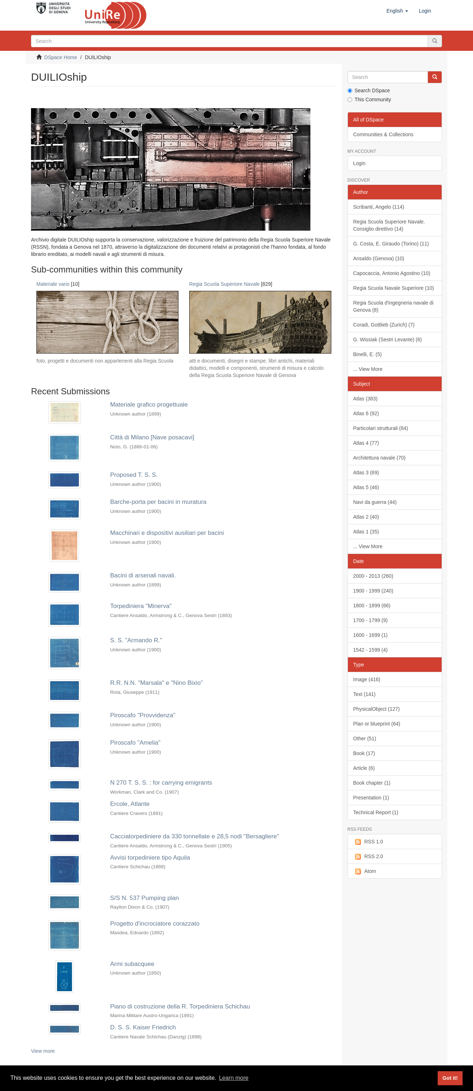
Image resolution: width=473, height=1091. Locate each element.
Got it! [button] (449, 1078)
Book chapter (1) (372, 783)
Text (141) (364, 694)
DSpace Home (60, 57)
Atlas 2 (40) (366, 517)
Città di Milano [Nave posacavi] (152, 437)
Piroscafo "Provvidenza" (142, 715)
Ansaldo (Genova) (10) (379, 258)
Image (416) (366, 679)
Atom (364, 871)
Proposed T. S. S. (134, 474)
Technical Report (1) (375, 812)
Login (359, 163)
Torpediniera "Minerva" (141, 606)
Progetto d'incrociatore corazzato (154, 923)
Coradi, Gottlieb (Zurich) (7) (384, 325)
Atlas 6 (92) (366, 413)
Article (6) (364, 768)
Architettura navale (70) (379, 458)
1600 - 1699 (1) (370, 635)
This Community (369, 99)
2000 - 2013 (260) (373, 576)
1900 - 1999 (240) (373, 591)
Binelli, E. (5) (367, 354)
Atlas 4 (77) (366, 443)
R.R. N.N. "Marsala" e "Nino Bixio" (156, 682)
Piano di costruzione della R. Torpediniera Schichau (180, 1006)
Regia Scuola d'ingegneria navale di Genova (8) (393, 306)
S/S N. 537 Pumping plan (144, 898)
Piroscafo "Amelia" (135, 742)
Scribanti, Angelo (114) (379, 207)
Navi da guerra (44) (375, 502)
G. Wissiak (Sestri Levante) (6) (387, 339)
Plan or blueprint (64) (377, 724)
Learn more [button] (233, 1078)
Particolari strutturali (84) (380, 428)
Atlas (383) (365, 399)
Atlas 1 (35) (366, 532)
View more (43, 1051)
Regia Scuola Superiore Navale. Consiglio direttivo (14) (389, 225)
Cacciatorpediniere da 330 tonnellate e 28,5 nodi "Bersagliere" (194, 836)
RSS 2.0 (368, 856)
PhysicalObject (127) (376, 709)
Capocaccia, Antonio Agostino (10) (391, 273)
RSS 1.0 (368, 842)
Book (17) (364, 753)
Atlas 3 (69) (366, 472)
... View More (368, 369)
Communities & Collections (383, 134)
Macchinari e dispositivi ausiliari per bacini (167, 532)
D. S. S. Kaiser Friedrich (143, 1027)
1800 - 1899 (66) (372, 605)
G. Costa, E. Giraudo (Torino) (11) (391, 244)
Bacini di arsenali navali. (143, 575)
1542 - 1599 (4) (370, 650)
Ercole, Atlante (130, 803)
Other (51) (364, 738)
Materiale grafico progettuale (148, 404)
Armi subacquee (132, 964)
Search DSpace (369, 90)
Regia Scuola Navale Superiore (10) (393, 288)
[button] (397, 11)
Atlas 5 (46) (366, 487)
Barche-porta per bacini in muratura (158, 501)
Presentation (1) (371, 797)
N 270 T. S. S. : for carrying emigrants (161, 782)
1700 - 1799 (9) (370, 620)
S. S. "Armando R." (136, 640)
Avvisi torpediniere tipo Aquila (150, 857)
